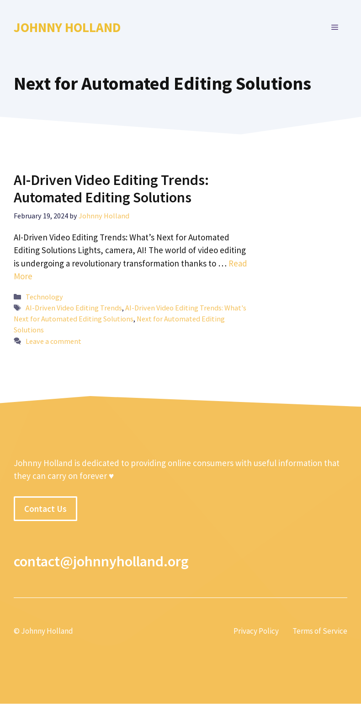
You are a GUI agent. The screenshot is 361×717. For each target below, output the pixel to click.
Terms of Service (319, 631)
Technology (44, 296)
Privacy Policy (256, 631)
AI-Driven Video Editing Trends (74, 307)
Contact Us (45, 508)
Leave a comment (53, 341)
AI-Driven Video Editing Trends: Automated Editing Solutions (111, 188)
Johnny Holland (67, 27)
